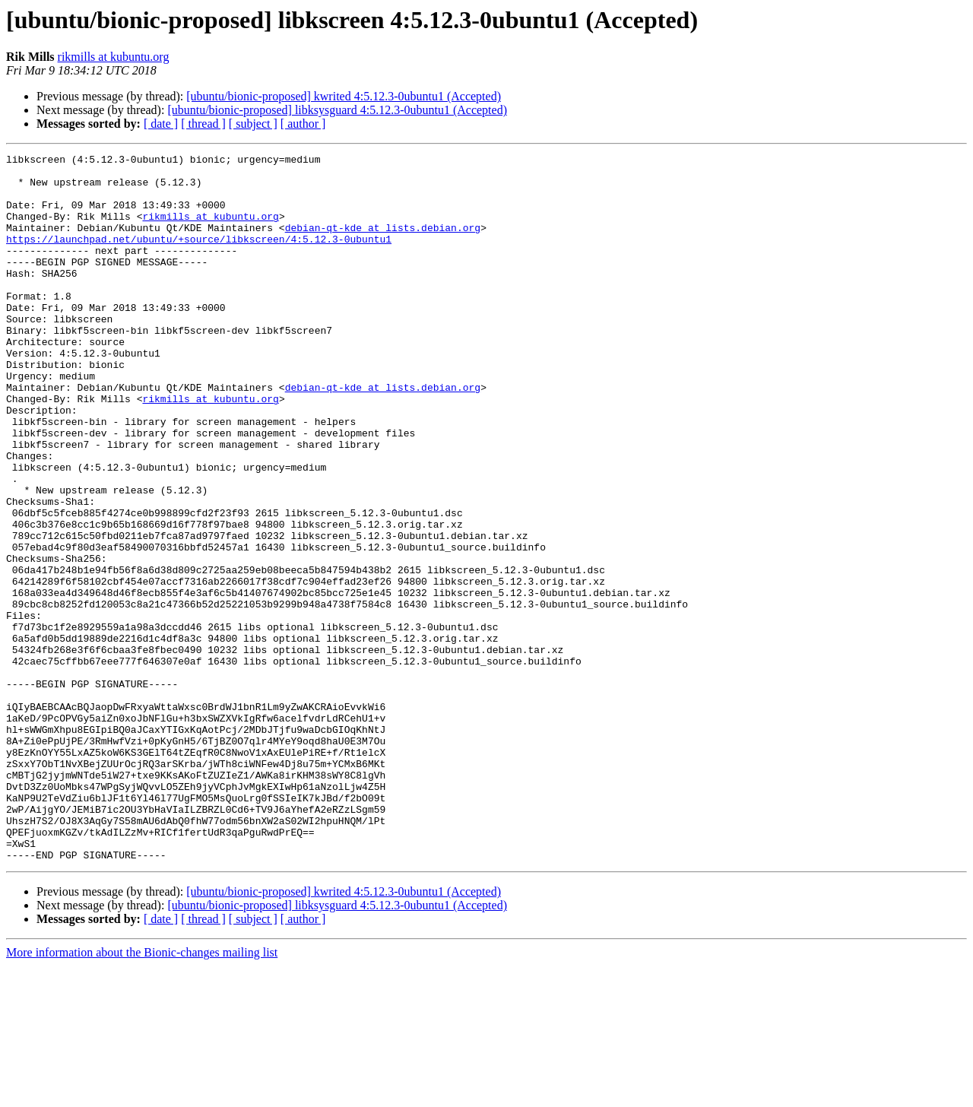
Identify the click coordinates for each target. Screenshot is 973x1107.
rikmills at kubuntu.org (114, 56)
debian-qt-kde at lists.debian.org (382, 243)
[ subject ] (253, 123)
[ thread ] (203, 123)
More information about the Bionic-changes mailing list (141, 1093)
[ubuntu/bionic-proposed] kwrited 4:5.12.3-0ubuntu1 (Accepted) (343, 96)
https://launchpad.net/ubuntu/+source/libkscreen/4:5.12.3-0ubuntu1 (198, 257)
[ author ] (303, 123)
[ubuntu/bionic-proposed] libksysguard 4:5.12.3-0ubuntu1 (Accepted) (337, 109)
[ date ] (161, 123)
